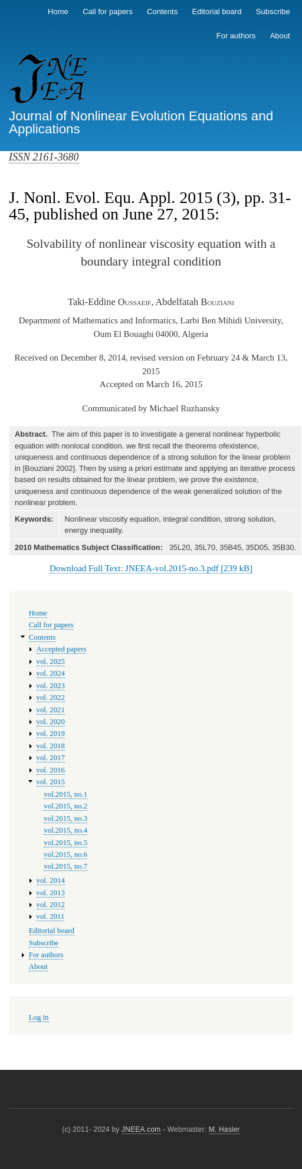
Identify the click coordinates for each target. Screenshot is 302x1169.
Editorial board (217, 11)
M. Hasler (224, 1129)
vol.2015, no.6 (65, 854)
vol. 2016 (51, 770)
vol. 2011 (51, 916)
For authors (235, 35)
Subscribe (273, 11)
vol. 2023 (51, 686)
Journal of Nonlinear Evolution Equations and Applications (141, 122)
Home (58, 11)
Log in (39, 1017)
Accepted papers (62, 649)
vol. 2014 (51, 880)
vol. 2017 (51, 758)
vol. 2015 (51, 782)
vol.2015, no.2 (65, 806)
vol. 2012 (51, 905)
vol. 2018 (51, 746)
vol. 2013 (51, 893)
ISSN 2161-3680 (44, 157)
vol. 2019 (51, 733)
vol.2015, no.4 (65, 830)
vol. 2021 (51, 710)
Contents (162, 11)
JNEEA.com (141, 1129)
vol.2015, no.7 (65, 866)
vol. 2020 (51, 722)
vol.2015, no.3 (65, 818)
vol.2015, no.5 (65, 843)
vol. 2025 (51, 661)
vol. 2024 (51, 673)
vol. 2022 (51, 697)
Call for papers (108, 11)
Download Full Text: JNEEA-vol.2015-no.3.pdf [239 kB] (151, 568)
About (280, 35)
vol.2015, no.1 (65, 794)
